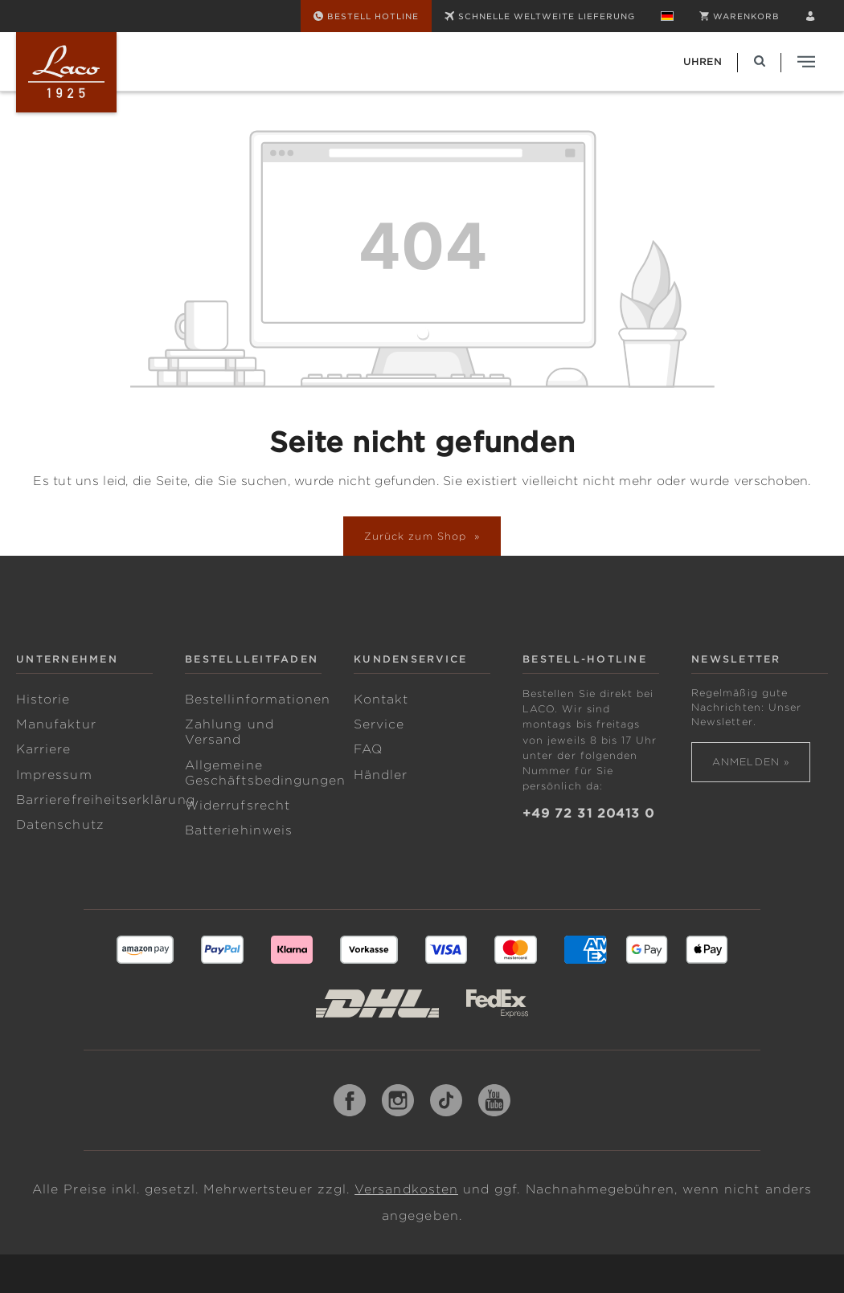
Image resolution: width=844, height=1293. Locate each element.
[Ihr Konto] (810, 16)
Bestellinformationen (257, 699)
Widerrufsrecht (237, 805)
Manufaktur (56, 724)
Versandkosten (406, 1189)
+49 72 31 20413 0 (588, 813)
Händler (381, 775)
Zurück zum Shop (417, 536)
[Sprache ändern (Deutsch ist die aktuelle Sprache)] (667, 16)
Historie (43, 699)
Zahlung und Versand (229, 732)
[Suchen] (759, 61)
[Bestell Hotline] (366, 16)
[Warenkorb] (739, 16)
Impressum (54, 775)
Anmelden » (750, 762)
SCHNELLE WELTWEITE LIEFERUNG (540, 16)
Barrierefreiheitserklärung (105, 800)
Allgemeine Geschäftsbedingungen (265, 773)
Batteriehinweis (239, 830)
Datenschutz (60, 825)
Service (379, 724)
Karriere (44, 749)
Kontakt (381, 699)
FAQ (368, 749)
